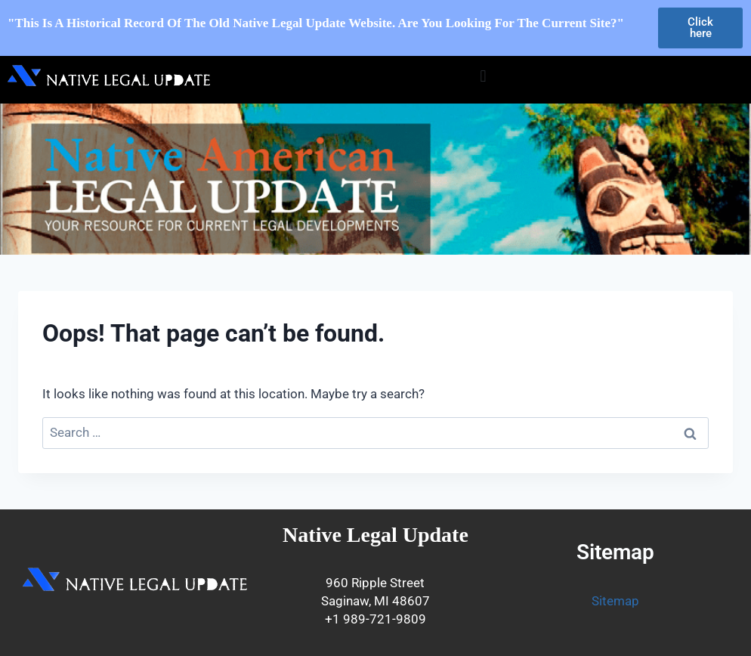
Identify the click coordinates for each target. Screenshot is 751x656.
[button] (483, 75)
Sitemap (615, 600)
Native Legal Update (375, 534)
